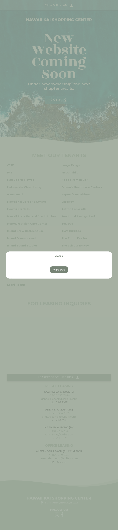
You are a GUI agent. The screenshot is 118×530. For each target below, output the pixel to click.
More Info (59, 269)
